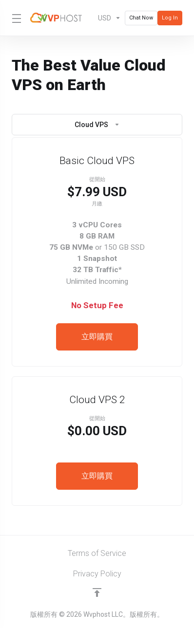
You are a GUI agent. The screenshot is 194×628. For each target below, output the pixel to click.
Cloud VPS (97, 125)
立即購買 (97, 336)
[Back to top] (97, 592)
